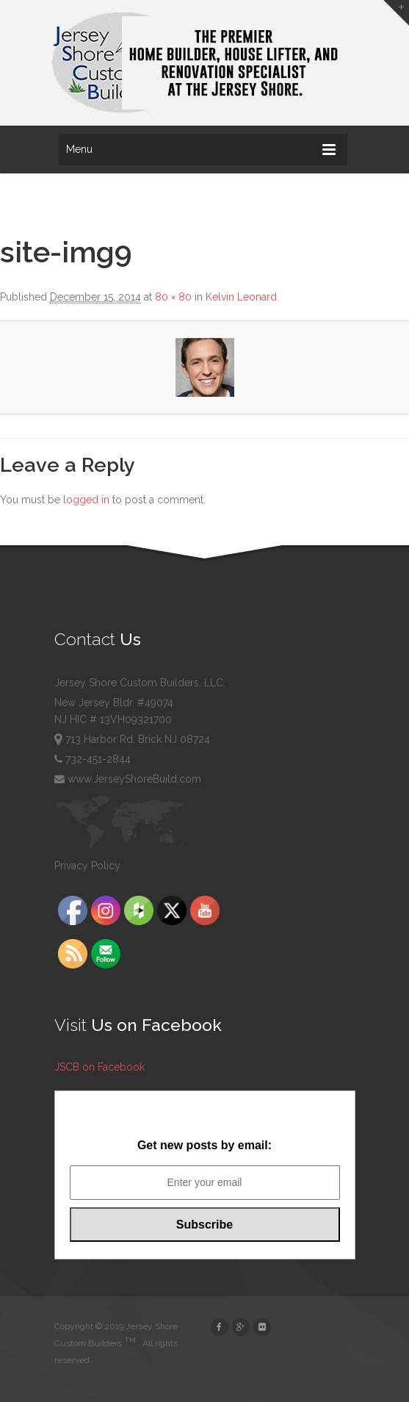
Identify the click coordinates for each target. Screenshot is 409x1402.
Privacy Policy (87, 865)
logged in (86, 500)
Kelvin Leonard (241, 297)
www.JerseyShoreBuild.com (127, 779)
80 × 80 (173, 297)
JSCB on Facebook (99, 1067)
